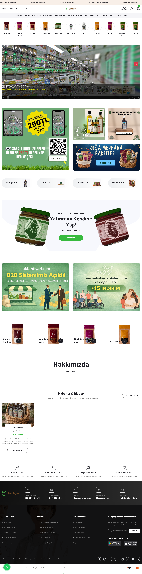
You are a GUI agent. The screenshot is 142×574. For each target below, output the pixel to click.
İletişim (59, 559)
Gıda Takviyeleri (19, 434)
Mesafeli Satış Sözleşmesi (49, 522)
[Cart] (138, 9)
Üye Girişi (78, 522)
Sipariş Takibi (79, 533)
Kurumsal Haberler (10, 538)
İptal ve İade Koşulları (47, 533)
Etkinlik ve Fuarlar (10, 533)
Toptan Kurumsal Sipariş (22, 559)
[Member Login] (131, 9)
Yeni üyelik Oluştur (82, 527)
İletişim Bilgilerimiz (10, 543)
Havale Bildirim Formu (82, 538)
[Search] (15, 8)
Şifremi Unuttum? (81, 543)
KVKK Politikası (45, 538)
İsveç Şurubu (18, 427)
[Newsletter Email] (124, 531)
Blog (35, 559)
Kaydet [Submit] (134, 531)
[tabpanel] (35, 139)
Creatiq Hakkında (47, 559)
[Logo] (71, 8)
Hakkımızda (8, 522)
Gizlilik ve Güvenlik (46, 527)
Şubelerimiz (6, 559)
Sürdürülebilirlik (9, 527)
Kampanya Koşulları (46, 543)
